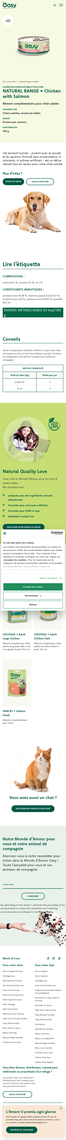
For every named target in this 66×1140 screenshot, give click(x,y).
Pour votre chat (44, 965)
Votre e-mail (8, 884)
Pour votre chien (13, 965)
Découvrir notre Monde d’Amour (23, 527)
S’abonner (33, 896)
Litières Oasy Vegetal (44, 1062)
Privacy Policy (45, 911)
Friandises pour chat (44, 1052)
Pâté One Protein (10, 1009)
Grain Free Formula (11, 990)
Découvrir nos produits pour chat (33, 808)
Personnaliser (33, 595)
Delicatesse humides (44, 1029)
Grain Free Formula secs (13, 995)
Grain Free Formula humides (15, 1018)
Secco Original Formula (13, 971)
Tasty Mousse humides (45, 1015)
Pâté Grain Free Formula (13, 1014)
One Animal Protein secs (13, 985)
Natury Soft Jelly (10, 1033)
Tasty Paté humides (11, 1023)
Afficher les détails (48, 578)
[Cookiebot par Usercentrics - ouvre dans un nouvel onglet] (51, 533)
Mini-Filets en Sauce (12, 1028)
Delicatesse (40, 1024)
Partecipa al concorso (21, 1130)
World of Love (11, 958)
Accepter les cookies (33, 587)
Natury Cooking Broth (44, 1038)
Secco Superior (41, 976)
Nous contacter (40, 181)
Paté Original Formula (12, 999)
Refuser (33, 604)
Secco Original (41, 971)
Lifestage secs (9, 976)
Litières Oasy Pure (43, 1057)
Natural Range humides (13, 1037)
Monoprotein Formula (12, 980)
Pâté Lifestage (9, 1004)
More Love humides (43, 1048)
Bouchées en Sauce (43, 1005)
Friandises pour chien (12, 1042)
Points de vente (13, 181)
